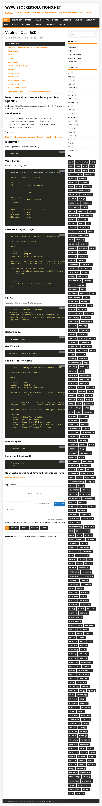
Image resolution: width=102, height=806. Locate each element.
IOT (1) (80, 396)
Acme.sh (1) (89, 174)
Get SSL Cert (13, 77)
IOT (69, 106)
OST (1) (87, 531)
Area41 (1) (87, 187)
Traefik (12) (73, 732)
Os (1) (71, 531)
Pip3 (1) (71, 564)
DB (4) (83, 289)
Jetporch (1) (88, 404)
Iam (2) (90, 391)
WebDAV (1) (81, 769)
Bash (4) (82, 199)
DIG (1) (93, 293)
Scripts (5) (72, 658)
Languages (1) (74, 432)
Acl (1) (71, 174)
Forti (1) (91, 338)
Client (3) (72, 252)
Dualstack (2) (74, 318)
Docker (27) (82, 310)
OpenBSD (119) (74, 519)
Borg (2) (72, 219)
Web (69, 147)
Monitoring (72, 117)
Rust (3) (82, 642)
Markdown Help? (13, 509)
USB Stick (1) (73, 752)
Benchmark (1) (74, 207)
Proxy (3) (84, 580)
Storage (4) (73, 703)
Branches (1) (82, 219)
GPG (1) (81, 371)
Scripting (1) (83, 654)
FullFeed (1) (86, 346)
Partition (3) (84, 547)
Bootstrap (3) (86, 215)
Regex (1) (81, 609)
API (69, 73)
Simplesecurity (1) (84, 670)
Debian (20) (73, 293)
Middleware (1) (74, 461)
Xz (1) (71, 793)
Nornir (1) (72, 506)
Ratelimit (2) (73, 597)
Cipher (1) (83, 244)
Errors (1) (72, 326)
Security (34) (73, 662)
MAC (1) (91, 445)
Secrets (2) (83, 658)
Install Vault (13, 58)
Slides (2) (72, 674)
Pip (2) (90, 560)
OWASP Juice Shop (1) (76, 539)
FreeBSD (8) (73, 342)
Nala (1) (72, 486)
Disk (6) (86, 297)
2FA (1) (71, 162)
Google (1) (84, 367)
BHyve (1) (72, 211)
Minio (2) (72, 469)
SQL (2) (82, 691)
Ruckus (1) (81, 638)
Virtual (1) (82, 756)
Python (70, 128)
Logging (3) (73, 445)
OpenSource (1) (74, 523)
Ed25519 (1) (86, 318)
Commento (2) (86, 264)
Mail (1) (82, 449)
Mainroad (51, 801)
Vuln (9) (82, 765)
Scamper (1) (73, 646)
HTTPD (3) (90, 387)
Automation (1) (86, 195)
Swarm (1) (83, 703)
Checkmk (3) (73, 244)
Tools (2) (72, 728)
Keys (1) (83, 420)
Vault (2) (84, 752)
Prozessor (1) (74, 584)
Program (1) (86, 572)
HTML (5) (72, 387)
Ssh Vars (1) (73, 699)
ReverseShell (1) (75, 621)
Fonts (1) (72, 338)
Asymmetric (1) (84, 191)
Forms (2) (82, 338)
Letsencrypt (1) (88, 432)
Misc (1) (89, 469)
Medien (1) (72, 457)
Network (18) (85, 494)
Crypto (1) (88, 281)
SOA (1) (71, 683)
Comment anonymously (44, 504)
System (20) (86, 707)
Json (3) (78, 408)
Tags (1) (81, 711)
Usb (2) (90, 748)
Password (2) (74, 551)
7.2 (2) (92, 166)
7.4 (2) (78, 170)
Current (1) (81, 285)
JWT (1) (86, 408)
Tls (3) (85, 724)
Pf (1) (71, 556)
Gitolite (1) (83, 359)
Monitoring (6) (87, 473)
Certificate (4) (83, 236)
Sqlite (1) (91, 691)
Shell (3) (72, 670)
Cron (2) (72, 277)
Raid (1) (71, 588)
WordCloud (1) (74, 789)
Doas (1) (72, 310)
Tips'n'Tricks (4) (74, 724)
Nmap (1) (82, 502)
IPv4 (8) (80, 400)
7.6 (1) (92, 170)
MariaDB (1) (73, 453)
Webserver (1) (85, 773)
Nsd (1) (91, 506)
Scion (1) (83, 646)
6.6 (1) (78, 162)
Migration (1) (88, 461)
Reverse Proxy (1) (75, 617)
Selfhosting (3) (74, 666)
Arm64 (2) (72, 191)
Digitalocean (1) (75, 297)
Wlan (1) (72, 785)
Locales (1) (83, 441)
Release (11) (73, 613)
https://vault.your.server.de (16, 478)
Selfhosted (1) (86, 662)
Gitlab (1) (72, 359)
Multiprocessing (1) (76, 482)
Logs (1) (83, 445)
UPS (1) (82, 748)
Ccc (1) (90, 232)
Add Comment (59, 504)
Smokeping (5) (84, 674)
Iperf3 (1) (89, 396)
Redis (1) (72, 609)
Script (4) (72, 654)
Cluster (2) (83, 256)
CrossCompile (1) (75, 281)
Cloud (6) (72, 256)
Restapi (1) (84, 613)
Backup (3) (72, 199)
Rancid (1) (84, 592)
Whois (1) (86, 777)
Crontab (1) (82, 277)
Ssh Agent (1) (82, 695)
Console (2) (73, 269)
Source (11, 55)
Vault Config (13, 62)
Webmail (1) (73, 773)
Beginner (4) (86, 203)
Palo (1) (84, 543)
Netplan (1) (73, 494)
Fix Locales (72, 47)
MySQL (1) (90, 482)
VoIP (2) (82, 760)
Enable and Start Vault (17, 88)
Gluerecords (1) (75, 363)
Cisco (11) (72, 248)
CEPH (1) (71, 236)
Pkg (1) (79, 564)
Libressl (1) (85, 437)
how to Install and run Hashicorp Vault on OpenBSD (26, 47)
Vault (44, 528)
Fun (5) (71, 351)
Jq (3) (70, 408)
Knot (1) (84, 424)
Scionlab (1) (73, 650)
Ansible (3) (73, 182)
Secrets (24, 528)
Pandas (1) (72, 547)
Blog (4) (91, 211)
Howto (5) (84, 383)
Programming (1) (75, 576)
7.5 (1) (85, 170)
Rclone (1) (72, 601)
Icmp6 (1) (72, 396)
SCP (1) (83, 650)
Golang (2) (73, 367)
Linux (69, 110)
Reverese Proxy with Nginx (18, 66)
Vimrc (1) (72, 756)
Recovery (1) (73, 605)
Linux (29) (72, 441)
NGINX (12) (72, 502)
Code (69, 84)
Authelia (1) (73, 195)
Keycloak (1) (73, 420)
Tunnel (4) (83, 736)
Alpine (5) (82, 178)
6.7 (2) (86, 162)
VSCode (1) (72, 765)
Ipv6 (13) (89, 400)
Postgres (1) (83, 568)
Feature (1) (73, 330)
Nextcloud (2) (88, 498)
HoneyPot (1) (85, 379)
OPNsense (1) (89, 527)
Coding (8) (81, 260)
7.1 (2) (85, 166)
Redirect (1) (85, 605)
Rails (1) (80, 588)
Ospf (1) (78, 531)
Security (34, 528)
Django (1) (85, 301)
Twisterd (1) (85, 740)
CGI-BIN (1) (80, 240)
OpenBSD (39, 38)
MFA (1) (81, 457)
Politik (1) (72, 568)
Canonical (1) (84, 228)
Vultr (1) (91, 765)
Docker (70, 95)
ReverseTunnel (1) (75, 625)
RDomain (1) (83, 601)
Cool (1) (85, 273)
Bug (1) (81, 223)
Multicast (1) (90, 478)
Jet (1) (79, 404)
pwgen (70, 51)
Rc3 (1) (83, 597)
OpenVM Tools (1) (75, 527)
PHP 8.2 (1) (72, 560)
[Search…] (82, 34)
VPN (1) (90, 760)
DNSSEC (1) (81, 305)
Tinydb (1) (85, 719)
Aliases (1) (72, 178)
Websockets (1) (74, 777)
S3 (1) (90, 642)
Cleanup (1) (83, 248)
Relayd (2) (91, 609)
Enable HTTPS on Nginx (17, 80)
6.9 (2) (71, 166)
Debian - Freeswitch (75, 58)
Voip (69, 143)
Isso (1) (71, 404)
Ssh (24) (71, 695)
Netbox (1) (86, 490)
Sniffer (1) (72, 679)
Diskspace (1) (73, 301)
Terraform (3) (74, 719)
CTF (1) (71, 285)
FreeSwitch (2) (74, 346)
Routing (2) (83, 629)
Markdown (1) (85, 453)
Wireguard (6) (74, 781)
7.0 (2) (78, 166)
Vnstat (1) (72, 760)
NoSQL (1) (82, 506)
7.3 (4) (71, 170)
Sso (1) (82, 699)
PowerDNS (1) (74, 572)
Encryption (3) (86, 322)
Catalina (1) (81, 232)
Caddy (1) (72, 228)
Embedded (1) (73, 322)
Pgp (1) (78, 556)
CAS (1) (71, 232)
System (70, 139)
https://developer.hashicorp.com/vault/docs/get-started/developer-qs (33, 137)
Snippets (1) (83, 679)
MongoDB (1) (73, 473)
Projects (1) (89, 576)
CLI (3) (92, 248)
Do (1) (90, 305)
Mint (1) (81, 469)
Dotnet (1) (89, 314)
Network (71, 121)
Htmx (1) (81, 387)
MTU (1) (79, 478)
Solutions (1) (74, 687)
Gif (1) (92, 351)
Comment (71, 88)
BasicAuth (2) (74, 203)
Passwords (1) (87, 551)
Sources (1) (73, 691)
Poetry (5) (88, 564)
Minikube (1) (85, 465)
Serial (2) (86, 666)
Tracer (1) (82, 728)
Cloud (70, 80)
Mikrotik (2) (73, 465)
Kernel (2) (72, 416)
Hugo (43, 801)
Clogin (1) (82, 252)
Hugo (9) (82, 391)
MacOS (70, 113)
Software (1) (81, 683)
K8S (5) (78, 412)
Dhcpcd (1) (84, 293)
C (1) (88, 223)
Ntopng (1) (82, 510)
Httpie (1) (72, 391)
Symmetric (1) (74, 707)
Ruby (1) (72, 638)
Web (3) (71, 769)
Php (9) (86, 556)
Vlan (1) (92, 756)
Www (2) (86, 789)
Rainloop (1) (73, 592)
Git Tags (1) (81, 355)
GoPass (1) (72, 371)
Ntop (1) (72, 510)
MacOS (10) (73, 449)
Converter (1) (74, 273)
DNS (69, 91)
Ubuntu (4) (73, 744)
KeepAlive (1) (88, 412)
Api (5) (71, 187)
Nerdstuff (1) (74, 490)
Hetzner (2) (73, 379)
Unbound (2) (84, 744)
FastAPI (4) (83, 326)
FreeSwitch (72, 102)
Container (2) (85, 269)
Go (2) (86, 363)
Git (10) (71, 355)
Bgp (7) (84, 207)
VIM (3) (92, 752)
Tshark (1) (72, 736)
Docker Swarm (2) (75, 314)
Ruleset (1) (73, 642)
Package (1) (91, 539)
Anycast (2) (84, 182)
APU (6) (78, 187)
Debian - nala (72, 62)
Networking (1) (74, 498)
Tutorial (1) (73, 740)
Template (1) (85, 715)
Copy (61, 152)
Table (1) (72, 711)
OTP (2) (79, 535)
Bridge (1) (72, 223)
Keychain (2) (83, 416)
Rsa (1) (79, 633)
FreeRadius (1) (85, 342)
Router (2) (72, 629)
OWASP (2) (88, 535)
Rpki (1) (71, 633)
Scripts (70, 132)
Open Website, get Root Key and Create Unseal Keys (29, 92)
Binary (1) (82, 211)
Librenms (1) (73, 437)
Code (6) (72, 260)
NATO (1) (81, 486)
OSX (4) (71, 535)
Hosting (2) (73, 383)
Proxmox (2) (73, 580)
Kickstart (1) (73, 424)
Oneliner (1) (73, 515)
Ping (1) (82, 560)
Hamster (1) (73, 375)
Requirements (13, 51)
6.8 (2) (93, 162)
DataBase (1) (73, 289)
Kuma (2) (86, 428)
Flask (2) (72, 334)
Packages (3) (73, 543)
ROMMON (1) (89, 625)
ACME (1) (79, 174)
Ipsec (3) (72, 400)
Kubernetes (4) (74, 428)
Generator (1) (82, 351)
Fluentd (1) (82, 334)
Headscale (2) (85, 375)
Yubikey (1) (80, 793)
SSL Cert (11, 69)
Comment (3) (73, 264)
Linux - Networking (74, 54)
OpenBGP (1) (85, 515)
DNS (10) (72, 305)
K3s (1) (71, 412)
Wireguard (71, 150)
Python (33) (86, 584)
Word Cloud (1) (83, 785)
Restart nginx (13, 73)
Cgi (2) (71, 240)
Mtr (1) (71, 478)
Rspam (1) (88, 633)
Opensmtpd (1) (87, 519)
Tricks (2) (83, 732)
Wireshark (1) (87, 781)
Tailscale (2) (73, 715)
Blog (69, 77)
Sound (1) (85, 687)
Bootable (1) (73, 215)
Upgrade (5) (73, 748)
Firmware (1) (84, 330)
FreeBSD (71, 99)
